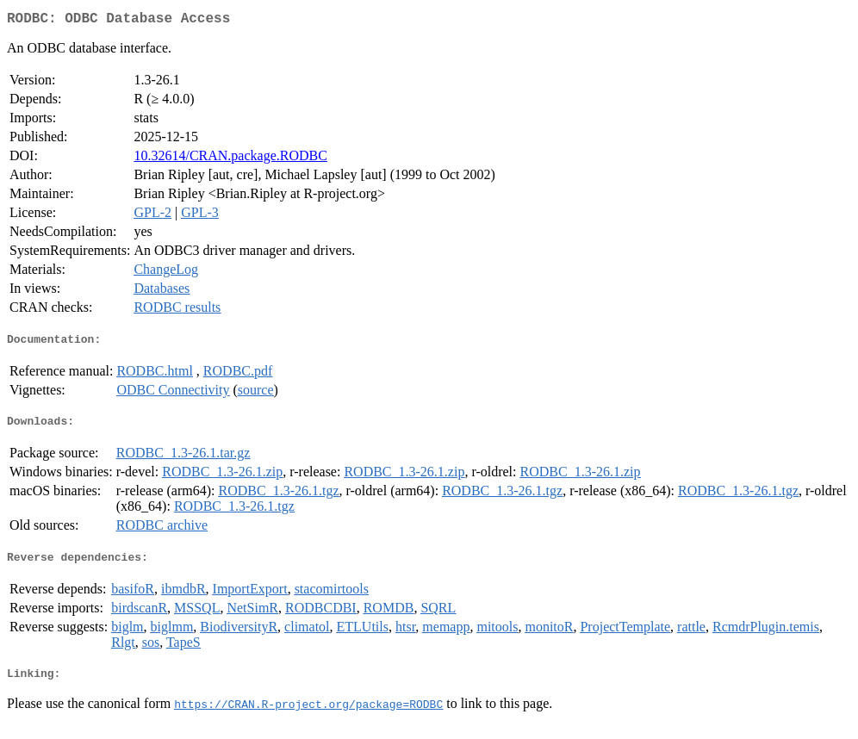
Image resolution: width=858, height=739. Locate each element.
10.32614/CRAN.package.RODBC (230, 159)
